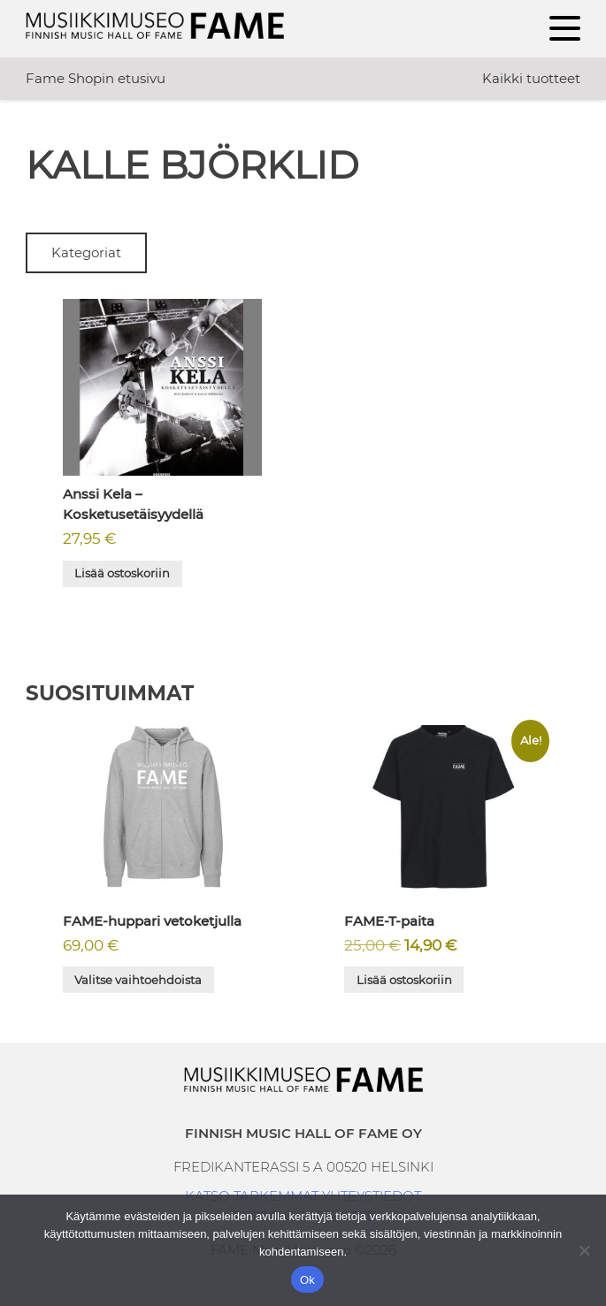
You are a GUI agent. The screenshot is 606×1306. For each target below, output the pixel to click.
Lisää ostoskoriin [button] (122, 573)
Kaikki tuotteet (531, 78)
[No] (584, 1250)
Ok (307, 1280)
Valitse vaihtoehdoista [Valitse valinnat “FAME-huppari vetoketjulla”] (138, 980)
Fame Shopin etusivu (95, 78)
